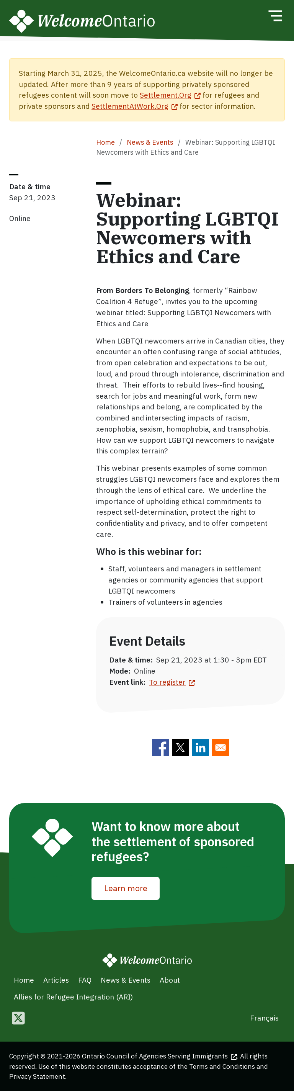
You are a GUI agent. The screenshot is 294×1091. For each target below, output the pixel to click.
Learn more (125, 888)
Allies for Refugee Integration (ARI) (73, 996)
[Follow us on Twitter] (18, 1019)
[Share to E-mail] (220, 747)
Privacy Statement (37, 1076)
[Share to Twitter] (180, 747)
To (172, 682)
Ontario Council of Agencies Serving (159, 1056)
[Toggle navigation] (275, 15)
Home (105, 142)
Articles (56, 980)
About (170, 980)
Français (264, 1017)
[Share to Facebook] (160, 747)
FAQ (84, 980)
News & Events (150, 142)
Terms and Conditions (222, 1066)
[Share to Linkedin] (200, 747)
